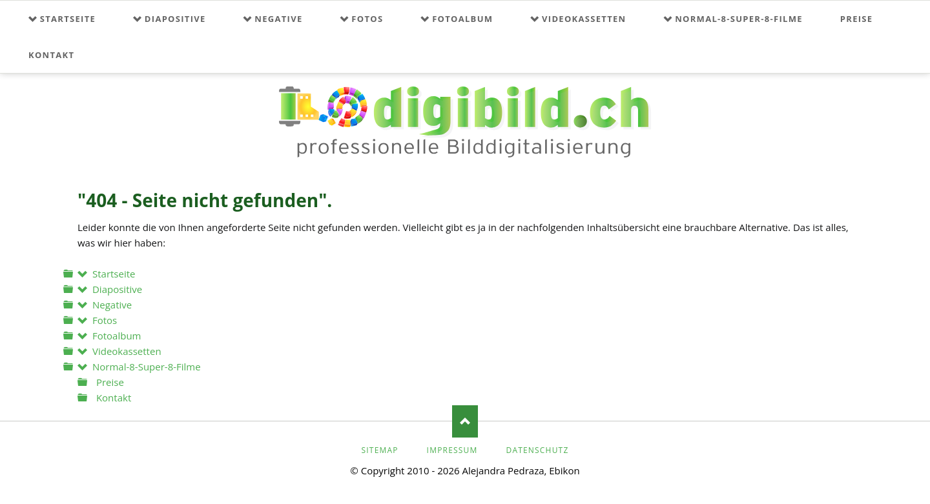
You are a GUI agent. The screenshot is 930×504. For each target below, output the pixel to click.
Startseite (68, 19)
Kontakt (51, 55)
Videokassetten (584, 19)
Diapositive (175, 19)
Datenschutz (537, 450)
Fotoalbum (462, 19)
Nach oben (465, 421)
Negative (278, 19)
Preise (856, 19)
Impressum (452, 450)
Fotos (367, 19)
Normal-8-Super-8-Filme (739, 19)
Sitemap (379, 450)
